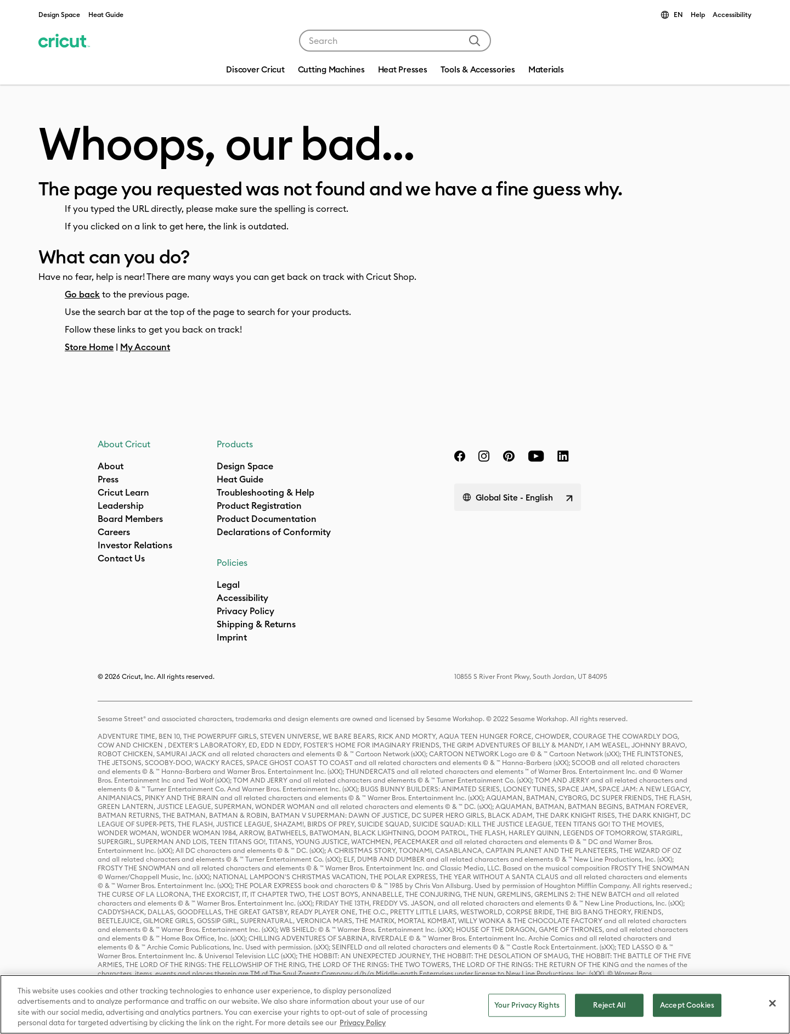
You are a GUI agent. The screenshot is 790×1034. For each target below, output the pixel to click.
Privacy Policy (245, 610)
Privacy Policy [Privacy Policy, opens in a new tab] (363, 1022)
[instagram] (483, 456)
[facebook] (459, 456)
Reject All (609, 1005)
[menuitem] (331, 71)
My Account (145, 346)
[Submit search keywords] (475, 41)
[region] (395, 1004)
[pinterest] (509, 456)
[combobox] (395, 41)
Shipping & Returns (256, 624)
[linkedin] (563, 456)
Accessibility (732, 14)
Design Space (59, 14)
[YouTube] (536, 456)
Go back (82, 294)
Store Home (89, 346)
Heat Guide (105, 14)
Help (698, 14)
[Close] (772, 1003)
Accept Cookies (687, 1005)
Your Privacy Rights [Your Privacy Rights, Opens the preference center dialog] (527, 1005)
